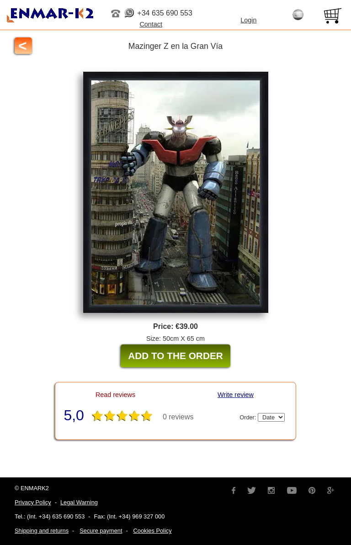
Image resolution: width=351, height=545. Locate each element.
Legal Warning (79, 502)
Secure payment (101, 530)
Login (248, 20)
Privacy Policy (33, 502)
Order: (262, 417)
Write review (236, 394)
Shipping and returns (42, 530)
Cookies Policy (152, 530)
